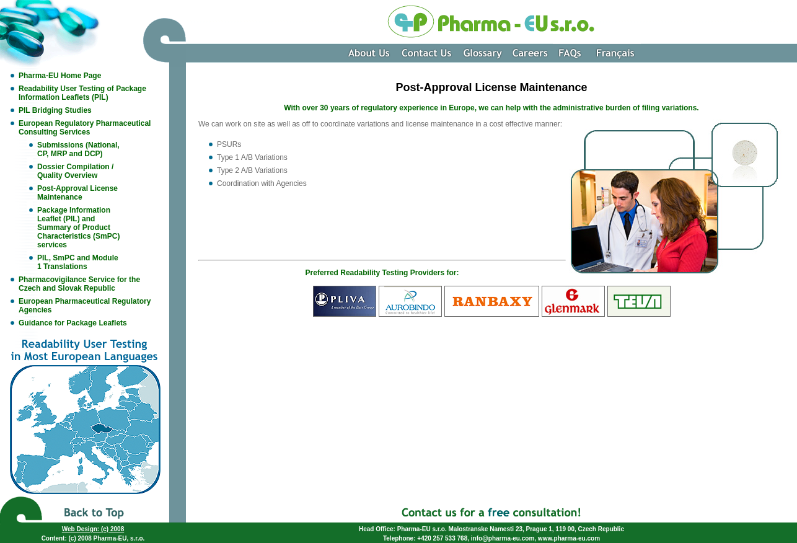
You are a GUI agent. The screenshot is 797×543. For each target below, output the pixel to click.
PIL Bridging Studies (55, 110)
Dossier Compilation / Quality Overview (75, 171)
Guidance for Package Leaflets (73, 323)
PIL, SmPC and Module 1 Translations (77, 262)
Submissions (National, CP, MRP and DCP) (78, 149)
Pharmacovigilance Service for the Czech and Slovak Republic (79, 284)
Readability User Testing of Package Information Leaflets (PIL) (82, 93)
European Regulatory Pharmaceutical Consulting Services (85, 127)
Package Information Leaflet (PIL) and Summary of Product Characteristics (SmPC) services (78, 227)
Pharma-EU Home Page (60, 75)
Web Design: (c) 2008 (93, 529)
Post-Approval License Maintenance (77, 192)
